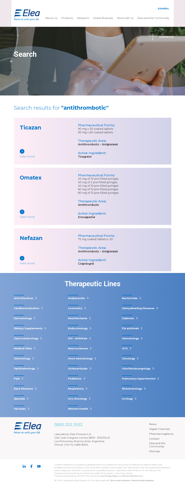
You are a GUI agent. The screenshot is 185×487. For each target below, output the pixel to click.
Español (163, 8)
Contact (154, 438)
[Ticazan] (49, 154)
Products (67, 18)
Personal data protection (144, 480)
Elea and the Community (153, 18)
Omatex (31, 177)
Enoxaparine (86, 217)
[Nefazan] (49, 260)
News (152, 424)
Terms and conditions (120, 480)
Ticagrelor (85, 156)
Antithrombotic (88, 144)
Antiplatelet (110, 144)
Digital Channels (159, 429)
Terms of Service (131, 476)
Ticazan (30, 127)
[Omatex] (49, 214)
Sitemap (154, 451)
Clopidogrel (86, 263)
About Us (51, 18)
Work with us (125, 18)
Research (83, 18)
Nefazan (31, 238)
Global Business (103, 18)
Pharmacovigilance (161, 433)
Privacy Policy (112, 476)
